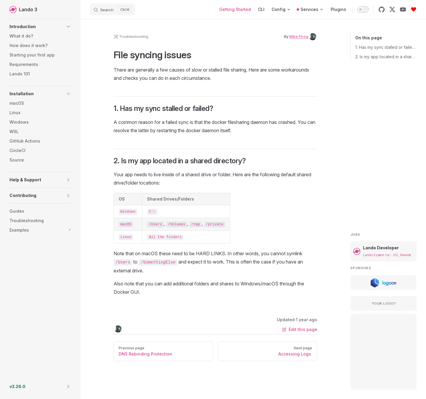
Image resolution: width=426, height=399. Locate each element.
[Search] (112, 9)
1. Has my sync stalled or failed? (386, 47)
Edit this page (299, 329)
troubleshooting (131, 36)
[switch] (363, 9)
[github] (381, 9)
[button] (40, 26)
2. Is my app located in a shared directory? (386, 56)
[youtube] (403, 9)
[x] (392, 9)
